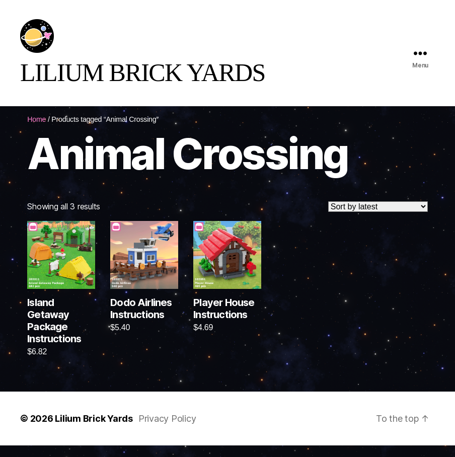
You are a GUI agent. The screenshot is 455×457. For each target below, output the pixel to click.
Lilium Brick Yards (94, 430)
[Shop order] (378, 218)
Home (36, 131)
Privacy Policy (167, 430)
